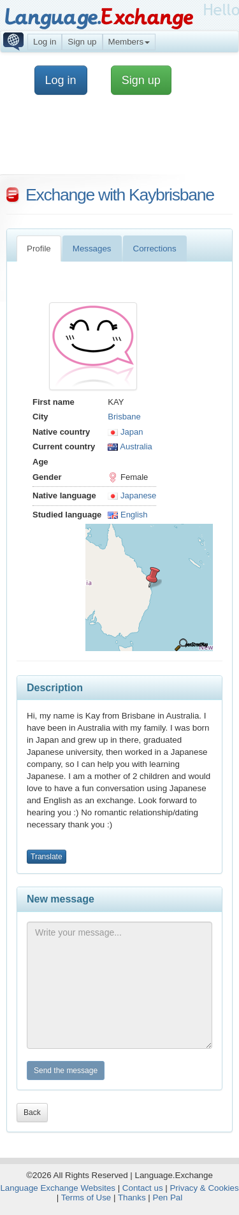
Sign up (82, 41)
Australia (130, 446)
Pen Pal (168, 1197)
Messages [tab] (92, 248)
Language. (98, 17)
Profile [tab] (39, 248)
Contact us (142, 1188)
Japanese (132, 495)
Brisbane (124, 416)
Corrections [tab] (155, 248)
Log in (44, 41)
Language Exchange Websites (57, 1188)
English (127, 514)
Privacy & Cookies (204, 1188)
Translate (46, 856)
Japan (125, 432)
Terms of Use (86, 1197)
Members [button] (129, 41)
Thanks (132, 1197)
